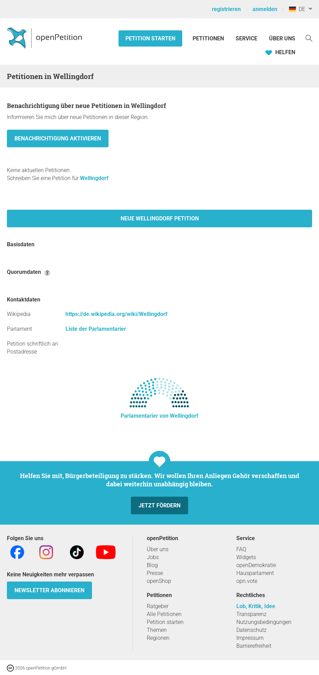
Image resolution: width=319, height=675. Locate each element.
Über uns (157, 549)
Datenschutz (251, 630)
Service (246, 38)
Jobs (153, 557)
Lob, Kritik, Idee (255, 606)
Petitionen (209, 38)
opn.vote (246, 581)
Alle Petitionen (164, 614)
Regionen (158, 638)
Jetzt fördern (159, 505)
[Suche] (309, 38)
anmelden (265, 9)
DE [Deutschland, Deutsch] (297, 9)
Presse (155, 573)
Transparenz (251, 614)
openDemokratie (256, 565)
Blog (152, 565)
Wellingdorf (94, 178)
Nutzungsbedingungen (263, 622)
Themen (157, 630)
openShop (159, 581)
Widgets (246, 557)
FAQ (241, 549)
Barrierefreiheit (253, 646)
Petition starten (150, 38)
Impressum (250, 638)
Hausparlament (255, 573)
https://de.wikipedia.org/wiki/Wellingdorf (116, 314)
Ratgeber (157, 606)
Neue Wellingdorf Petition (160, 218)
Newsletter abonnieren (49, 590)
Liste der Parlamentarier (95, 329)
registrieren (226, 9)
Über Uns (282, 38)
